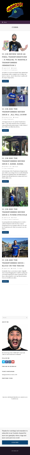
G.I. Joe (9, 70)
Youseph (15, 68)
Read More (5, 81)
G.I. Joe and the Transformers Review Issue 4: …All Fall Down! (14, 112)
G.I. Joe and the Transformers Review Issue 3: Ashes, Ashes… (13, 161)
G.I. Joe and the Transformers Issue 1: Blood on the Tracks (13, 263)
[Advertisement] (11, 303)
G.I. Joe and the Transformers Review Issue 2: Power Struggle (14, 212)
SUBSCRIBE (15, 442)
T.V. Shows (9, 219)
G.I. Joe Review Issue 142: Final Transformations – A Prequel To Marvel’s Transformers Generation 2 (14, 60)
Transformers (14, 70)
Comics (5, 70)
